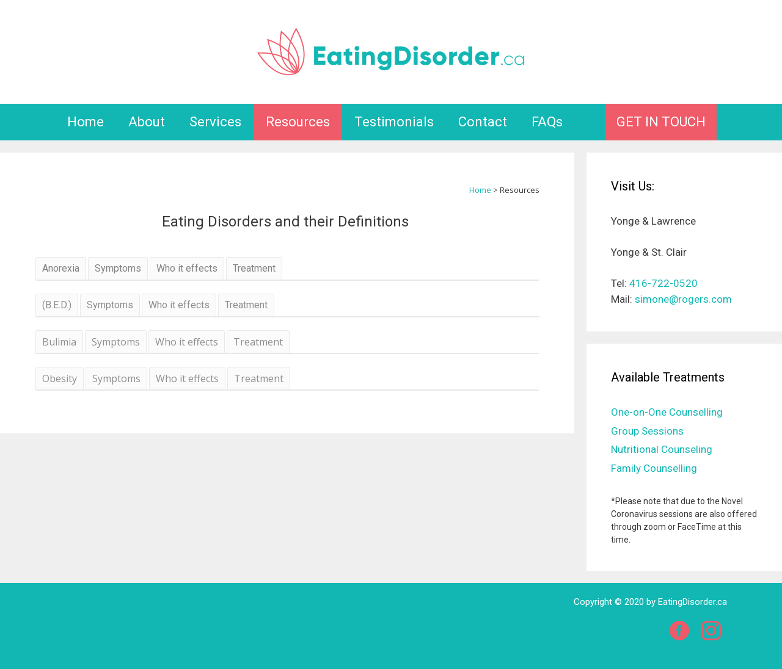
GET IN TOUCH (661, 121)
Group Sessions (647, 431)
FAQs (547, 121)
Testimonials (394, 121)
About (146, 121)
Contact (482, 121)
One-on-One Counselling (667, 412)
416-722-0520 (663, 283)
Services (215, 121)
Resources (298, 121)
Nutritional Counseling (661, 449)
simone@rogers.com (683, 299)
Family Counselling (654, 468)
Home (85, 121)
